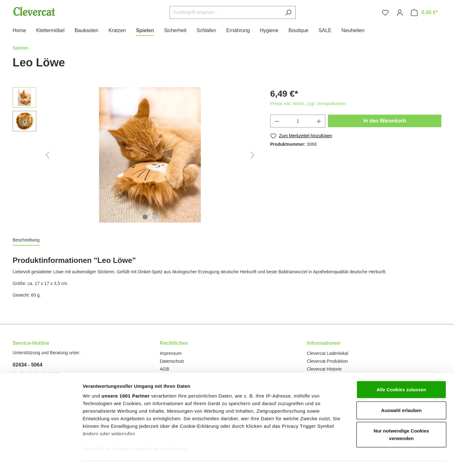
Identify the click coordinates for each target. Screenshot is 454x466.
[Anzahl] (298, 121)
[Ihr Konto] (400, 13)
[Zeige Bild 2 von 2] (154, 216)
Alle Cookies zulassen (401, 369)
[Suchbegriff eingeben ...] (225, 12)
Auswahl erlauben (401, 390)
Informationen (323, 343)
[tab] (26, 240)
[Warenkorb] (424, 13)
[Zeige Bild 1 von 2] (145, 216)
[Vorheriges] (47, 155)
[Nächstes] (252, 155)
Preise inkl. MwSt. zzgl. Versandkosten (308, 103)
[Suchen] (288, 12)
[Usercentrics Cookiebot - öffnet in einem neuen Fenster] (40, 453)
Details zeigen (335, 453)
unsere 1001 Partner (126, 376)
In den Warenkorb (385, 120)
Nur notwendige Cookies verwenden (401, 414)
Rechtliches (174, 343)
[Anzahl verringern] (276, 121)
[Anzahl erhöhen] (319, 121)
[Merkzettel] (385, 13)
